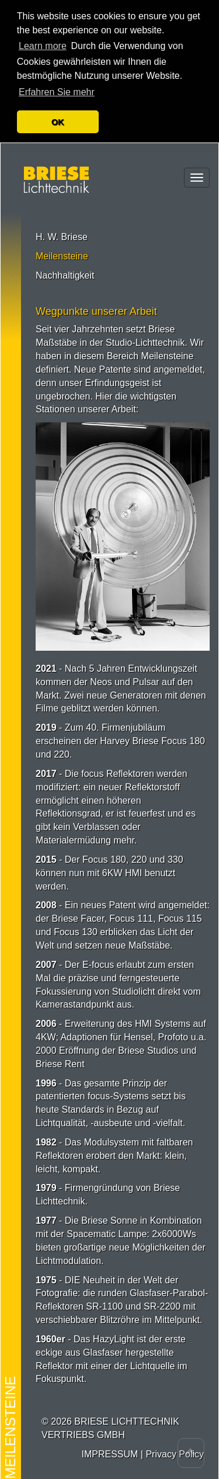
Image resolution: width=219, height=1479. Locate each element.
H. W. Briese (62, 233)
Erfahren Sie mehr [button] (57, 88)
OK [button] (57, 118)
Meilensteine (62, 253)
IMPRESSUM (109, 1451)
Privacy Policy (174, 1451)
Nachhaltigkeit (65, 272)
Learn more (43, 42)
